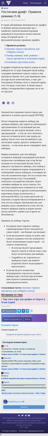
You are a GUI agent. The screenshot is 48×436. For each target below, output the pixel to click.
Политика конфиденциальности (31, 431)
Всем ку (4, 376)
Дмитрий (7, 358)
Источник (4, 306)
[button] (3, 3)
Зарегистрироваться (13, 319)
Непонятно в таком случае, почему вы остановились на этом (18, 350)
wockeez (6, 20)
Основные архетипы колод (20, 62)
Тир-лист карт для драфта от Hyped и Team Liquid (23, 301)
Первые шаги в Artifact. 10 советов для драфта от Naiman (23, 354)
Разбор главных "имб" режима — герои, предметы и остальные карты (25, 57)
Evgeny (6, 373)
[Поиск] (45, 3)
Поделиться (9, 311)
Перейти (24, 407)
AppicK (6, 382)
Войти (27, 319)
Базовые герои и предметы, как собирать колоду (23, 50)
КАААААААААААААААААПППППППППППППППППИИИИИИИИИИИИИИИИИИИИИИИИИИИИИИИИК (23, 388)
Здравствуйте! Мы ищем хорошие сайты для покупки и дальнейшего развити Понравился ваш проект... (23, 363)
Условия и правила (9, 431)
